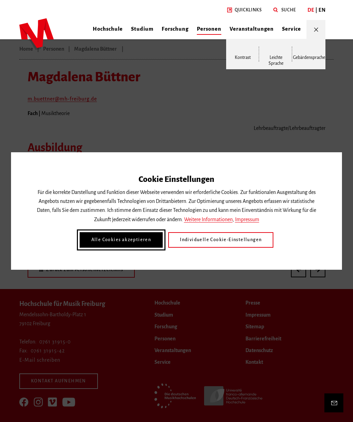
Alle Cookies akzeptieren (121, 239)
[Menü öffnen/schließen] (315, 29)
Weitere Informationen (208, 219)
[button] (244, 10)
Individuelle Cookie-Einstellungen (221, 239)
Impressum (247, 219)
